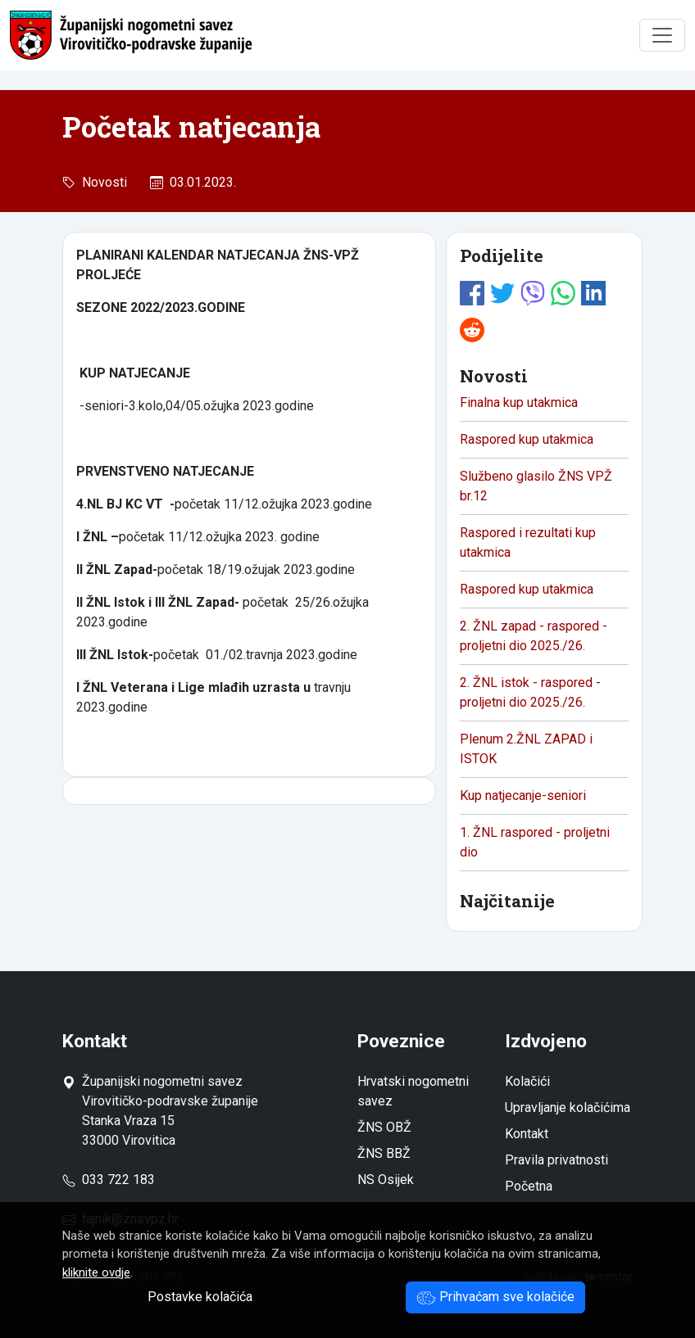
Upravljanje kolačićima (567, 1107)
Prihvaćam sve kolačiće (495, 1296)
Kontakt (526, 1133)
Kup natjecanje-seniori (523, 795)
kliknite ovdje (96, 1272)
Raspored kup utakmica (526, 439)
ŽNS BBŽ (384, 1153)
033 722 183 (108, 1179)
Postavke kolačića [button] (200, 1296)
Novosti (101, 182)
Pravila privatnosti (556, 1160)
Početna (528, 1186)
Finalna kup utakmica (519, 402)
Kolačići (527, 1081)
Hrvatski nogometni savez (413, 1091)
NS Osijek (385, 1179)
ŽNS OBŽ (384, 1127)
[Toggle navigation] (662, 35)
